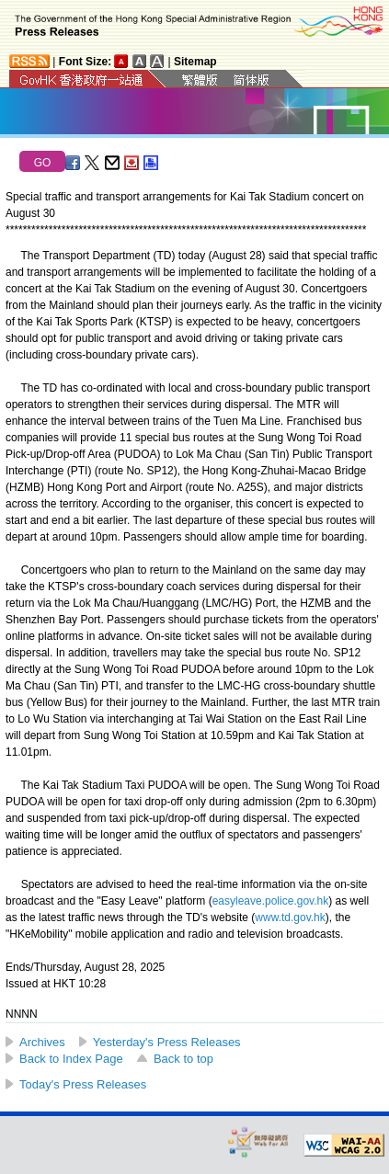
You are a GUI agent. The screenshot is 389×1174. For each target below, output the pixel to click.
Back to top (183, 1059)
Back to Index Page (71, 1059)
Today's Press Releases (82, 1084)
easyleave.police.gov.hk (270, 901)
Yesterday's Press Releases (167, 1042)
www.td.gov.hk (290, 917)
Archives (42, 1042)
